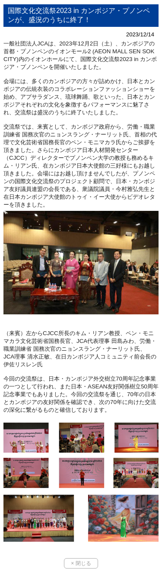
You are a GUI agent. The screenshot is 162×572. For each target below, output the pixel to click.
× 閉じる (81, 563)
